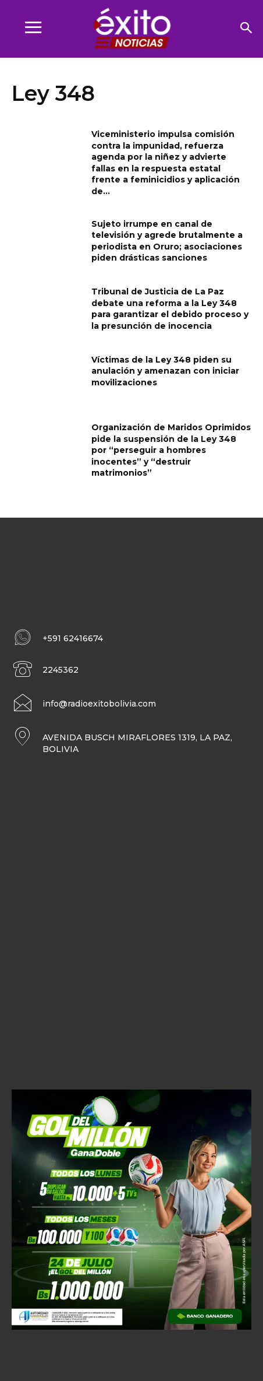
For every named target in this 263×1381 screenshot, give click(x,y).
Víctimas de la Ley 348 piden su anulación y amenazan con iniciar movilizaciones (165, 371)
